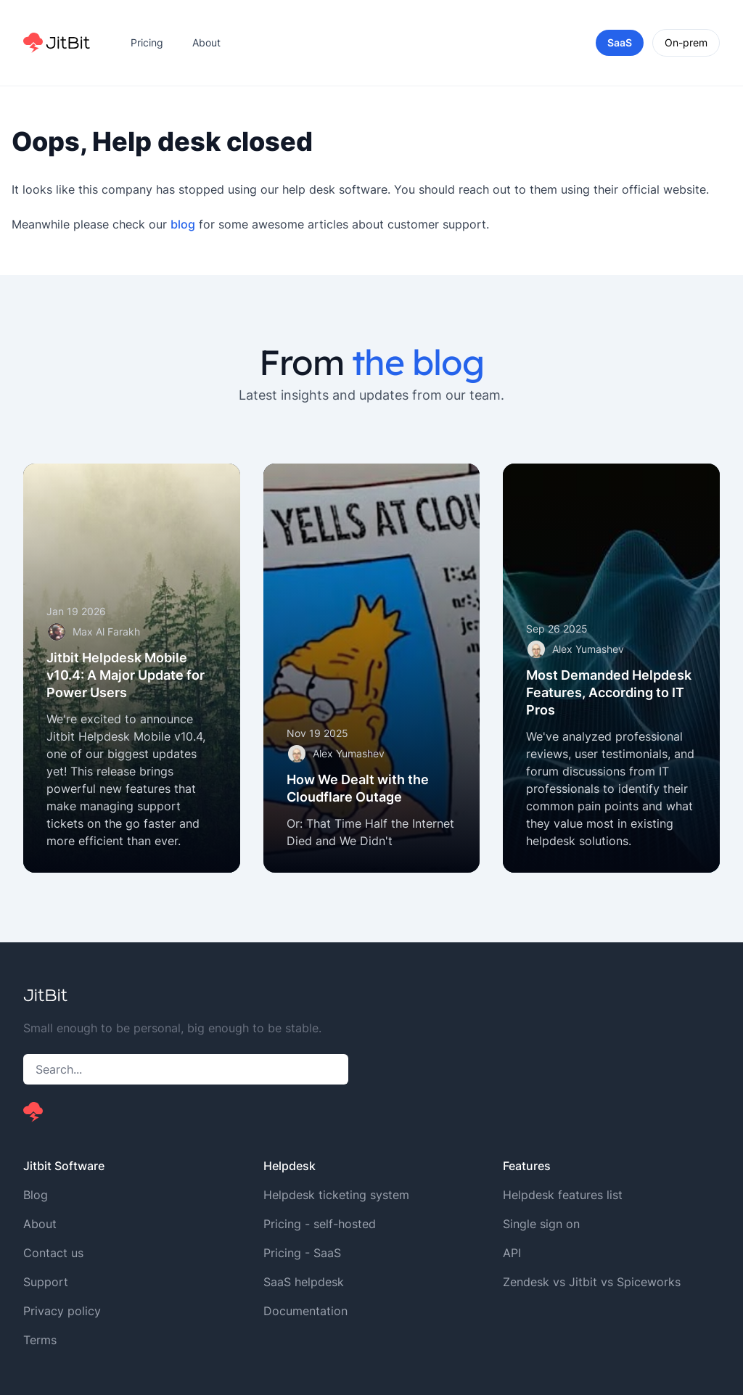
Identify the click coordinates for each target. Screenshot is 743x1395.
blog (183, 224)
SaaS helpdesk (303, 1282)
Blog (35, 1195)
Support (45, 1282)
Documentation (305, 1311)
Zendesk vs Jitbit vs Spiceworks (592, 1282)
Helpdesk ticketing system (336, 1195)
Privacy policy (62, 1311)
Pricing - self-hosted (319, 1224)
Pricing (147, 42)
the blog (417, 362)
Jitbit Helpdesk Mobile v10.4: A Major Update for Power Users (125, 675)
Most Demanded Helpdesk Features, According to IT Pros (608, 692)
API (512, 1253)
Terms (40, 1340)
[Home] (56, 43)
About (206, 42)
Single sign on (541, 1224)
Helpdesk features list (563, 1195)
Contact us (53, 1253)
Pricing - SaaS (302, 1253)
